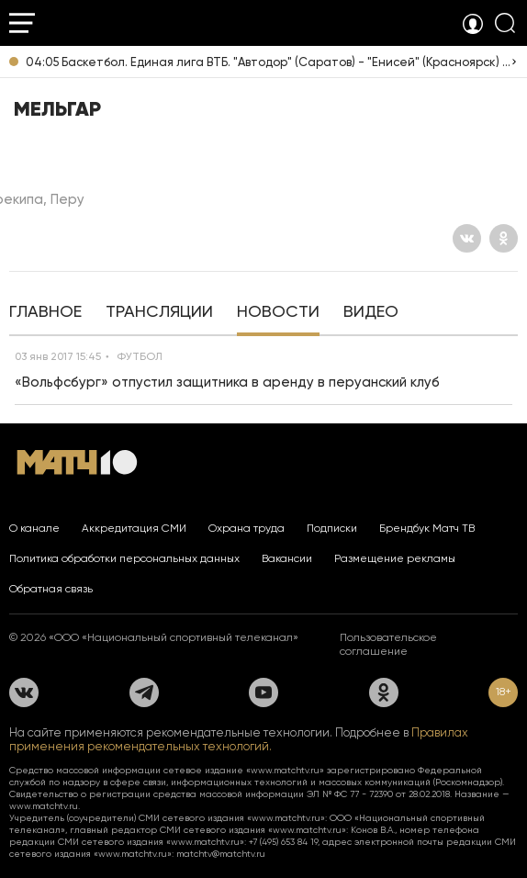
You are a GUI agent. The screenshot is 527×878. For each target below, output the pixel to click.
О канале (34, 528)
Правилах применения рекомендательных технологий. (238, 739)
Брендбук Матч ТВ (427, 528)
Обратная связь (51, 588)
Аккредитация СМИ (134, 528)
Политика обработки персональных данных (124, 558)
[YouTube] (263, 692)
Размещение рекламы (394, 558)
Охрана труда (246, 528)
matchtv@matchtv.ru (220, 854)
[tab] (45, 313)
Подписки (332, 528)
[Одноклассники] (503, 238)
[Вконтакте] (467, 238)
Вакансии (287, 558)
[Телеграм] (144, 692)
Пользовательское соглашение (388, 644)
